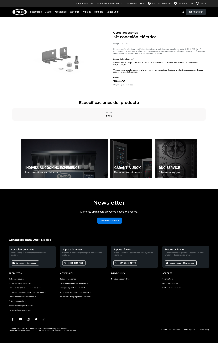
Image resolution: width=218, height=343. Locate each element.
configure (134, 72)
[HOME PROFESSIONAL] (20, 12)
